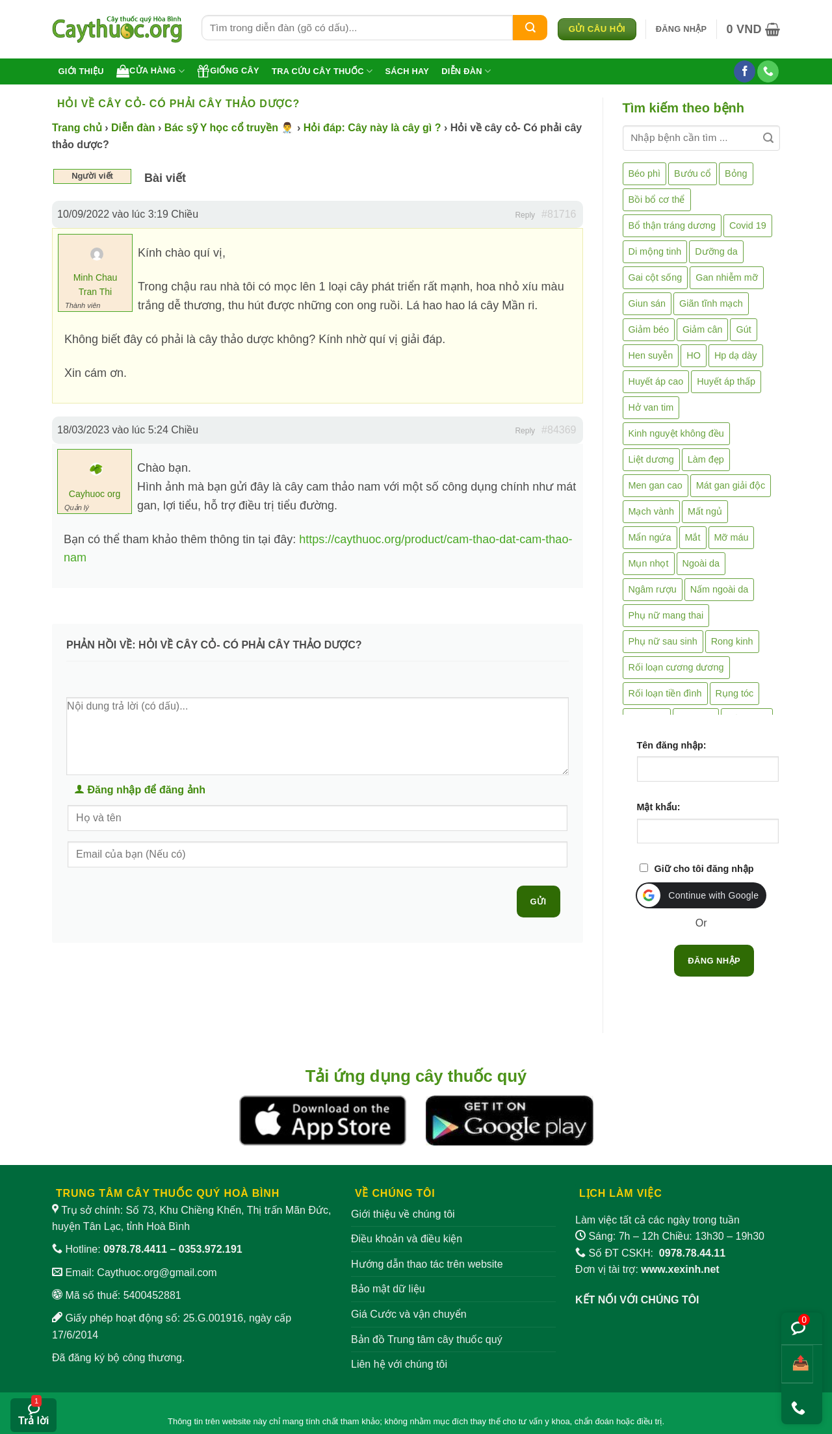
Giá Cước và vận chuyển (409, 1314)
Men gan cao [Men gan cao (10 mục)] (655, 485)
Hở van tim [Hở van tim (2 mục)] (651, 407)
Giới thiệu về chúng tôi (403, 1214)
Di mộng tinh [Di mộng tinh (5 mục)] (655, 251)
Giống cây (228, 71)
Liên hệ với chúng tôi (399, 1364)
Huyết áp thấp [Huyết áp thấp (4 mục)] (726, 381)
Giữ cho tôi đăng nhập (704, 869)
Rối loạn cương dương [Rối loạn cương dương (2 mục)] (676, 667)
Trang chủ (77, 127)
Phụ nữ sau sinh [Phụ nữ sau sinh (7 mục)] (663, 641)
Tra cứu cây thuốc (322, 71)
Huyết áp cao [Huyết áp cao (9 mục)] (656, 381)
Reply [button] (525, 215)
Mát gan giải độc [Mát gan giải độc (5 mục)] (731, 485)
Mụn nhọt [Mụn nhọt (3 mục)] (649, 563)
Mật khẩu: (659, 807)
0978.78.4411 (135, 1249)
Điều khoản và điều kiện (406, 1238)
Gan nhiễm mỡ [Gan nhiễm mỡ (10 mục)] (726, 277)
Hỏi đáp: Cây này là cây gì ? (372, 127)
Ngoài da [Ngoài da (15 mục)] (701, 563)
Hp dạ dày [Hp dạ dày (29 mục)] (735, 355)
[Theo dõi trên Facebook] (744, 71)
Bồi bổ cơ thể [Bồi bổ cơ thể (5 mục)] (657, 199)
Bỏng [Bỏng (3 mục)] (736, 173)
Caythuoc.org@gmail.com (156, 1272)
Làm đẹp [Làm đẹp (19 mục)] (706, 459)
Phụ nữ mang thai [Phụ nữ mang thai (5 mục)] (666, 615)
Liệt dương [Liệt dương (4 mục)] (651, 459)
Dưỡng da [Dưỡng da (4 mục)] (716, 251)
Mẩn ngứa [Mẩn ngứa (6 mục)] (650, 537)
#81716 (558, 214)
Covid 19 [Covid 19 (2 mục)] (747, 225)
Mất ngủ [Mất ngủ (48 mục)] (705, 511)
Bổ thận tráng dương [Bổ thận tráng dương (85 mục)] (672, 225)
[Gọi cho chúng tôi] (768, 71)
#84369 (558, 429)
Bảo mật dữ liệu (388, 1288)
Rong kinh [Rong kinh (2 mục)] (732, 641)
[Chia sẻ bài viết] (797, 1364)
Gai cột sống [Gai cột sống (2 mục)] (655, 277)
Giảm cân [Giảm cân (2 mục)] (702, 329)
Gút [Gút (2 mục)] (743, 329)
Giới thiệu (81, 71)
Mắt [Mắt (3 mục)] (693, 537)
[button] (681, 29)
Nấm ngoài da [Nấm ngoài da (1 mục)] (719, 589)
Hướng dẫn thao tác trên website (427, 1264)
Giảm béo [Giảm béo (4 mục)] (649, 329)
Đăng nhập (714, 961)
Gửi (538, 901)
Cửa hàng (150, 71)
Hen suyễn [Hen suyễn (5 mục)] (651, 355)
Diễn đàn (466, 71)
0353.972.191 (210, 1249)
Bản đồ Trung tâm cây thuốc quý (426, 1339)
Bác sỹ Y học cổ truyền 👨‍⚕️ (229, 127)
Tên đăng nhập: (672, 745)
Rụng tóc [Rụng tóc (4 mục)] (735, 693)
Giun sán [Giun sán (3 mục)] (647, 303)
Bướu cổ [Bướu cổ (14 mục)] (692, 173)
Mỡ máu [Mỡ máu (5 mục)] (731, 537)
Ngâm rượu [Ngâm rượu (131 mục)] (653, 589)
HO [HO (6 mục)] (693, 355)
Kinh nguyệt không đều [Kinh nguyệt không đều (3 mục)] (676, 433)
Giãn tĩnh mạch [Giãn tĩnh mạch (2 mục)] (711, 303)
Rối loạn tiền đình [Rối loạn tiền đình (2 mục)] (665, 693)
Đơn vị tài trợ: (647, 1269)
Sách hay (407, 71)
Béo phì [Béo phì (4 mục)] (645, 173)
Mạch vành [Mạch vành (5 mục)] (651, 511)
